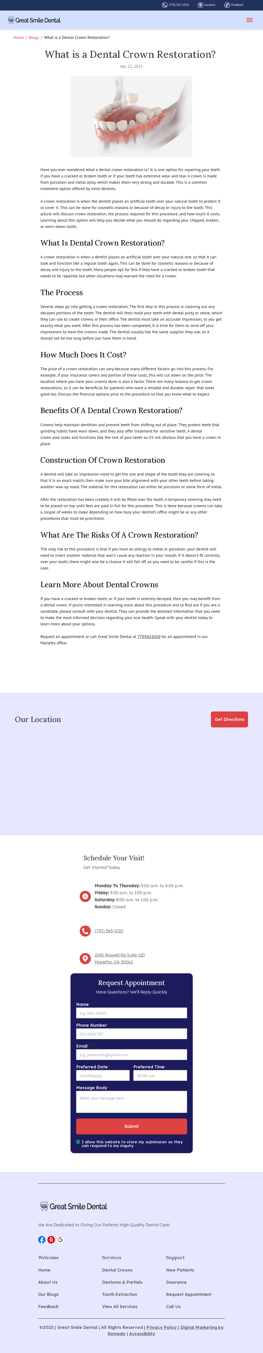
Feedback (237, 5)
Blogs (34, 37)
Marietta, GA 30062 (114, 962)
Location (210, 5)
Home (18, 37)
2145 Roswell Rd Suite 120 (120, 955)
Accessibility (142, 1333)
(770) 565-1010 (179, 5)
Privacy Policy (162, 1327)
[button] (42, 1239)
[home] (34, 20)
